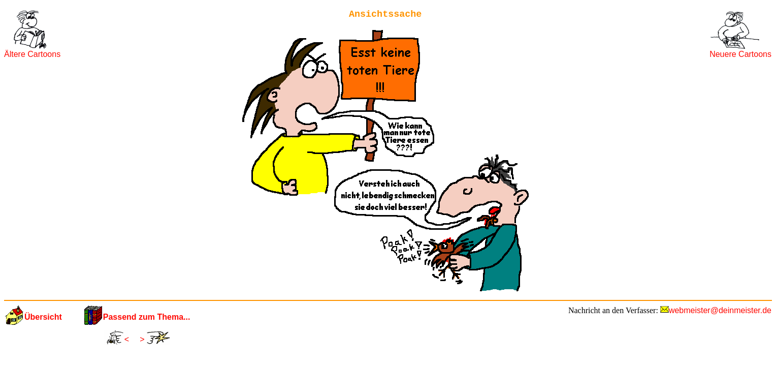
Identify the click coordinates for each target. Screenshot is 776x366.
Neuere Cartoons (740, 54)
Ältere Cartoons (32, 54)
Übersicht (43, 317)
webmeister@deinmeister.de (720, 310)
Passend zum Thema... (146, 317)
